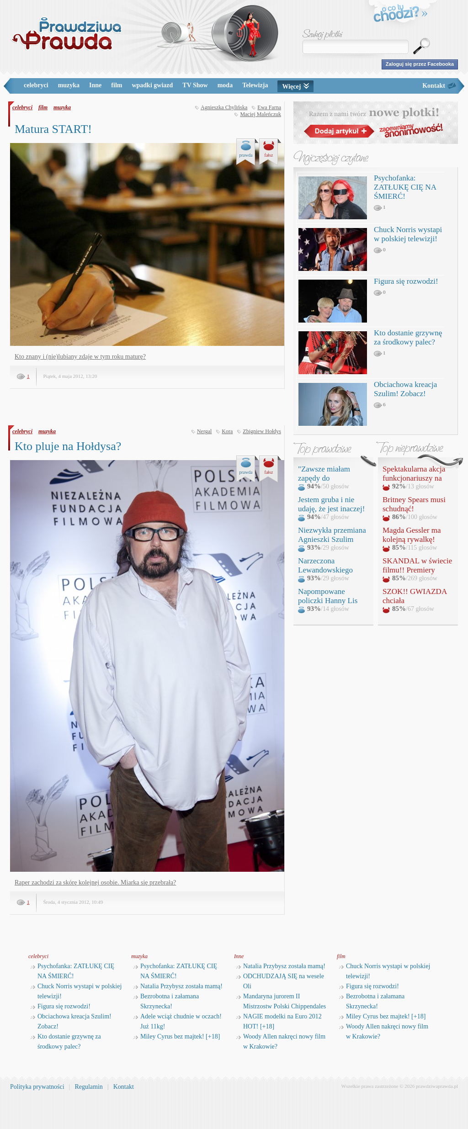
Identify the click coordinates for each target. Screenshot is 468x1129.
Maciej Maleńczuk (260, 114)
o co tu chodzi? (400, 14)
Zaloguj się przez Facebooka (420, 64)
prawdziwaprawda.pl (437, 1086)
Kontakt (433, 85)
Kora (227, 431)
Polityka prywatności (37, 1086)
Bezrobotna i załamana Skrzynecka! (166, 1001)
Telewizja (255, 85)
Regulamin (88, 1086)
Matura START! (53, 129)
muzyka (69, 85)
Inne (95, 85)
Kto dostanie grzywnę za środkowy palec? (408, 337)
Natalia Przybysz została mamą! (178, 986)
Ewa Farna (269, 107)
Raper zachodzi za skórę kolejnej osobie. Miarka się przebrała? (95, 882)
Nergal (204, 431)
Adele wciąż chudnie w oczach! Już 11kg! (177, 1021)
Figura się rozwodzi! (406, 281)
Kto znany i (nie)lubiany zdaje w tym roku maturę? (80, 356)
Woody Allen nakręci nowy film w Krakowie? (280, 1041)
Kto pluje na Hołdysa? (68, 446)
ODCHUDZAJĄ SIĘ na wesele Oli (280, 981)
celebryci (36, 85)
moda (225, 85)
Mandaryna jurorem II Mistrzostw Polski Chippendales (281, 1001)
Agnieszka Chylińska (224, 107)
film (116, 85)
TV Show (194, 85)
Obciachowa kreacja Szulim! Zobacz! (405, 389)
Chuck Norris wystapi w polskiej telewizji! (408, 234)
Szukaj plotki (323, 34)
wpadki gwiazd (152, 85)
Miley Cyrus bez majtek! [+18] (176, 1036)
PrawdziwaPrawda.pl (66, 33)
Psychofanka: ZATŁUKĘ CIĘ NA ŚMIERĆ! (405, 187)
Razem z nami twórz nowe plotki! (375, 122)
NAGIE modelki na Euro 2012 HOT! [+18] (279, 1021)
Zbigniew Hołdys (262, 431)
